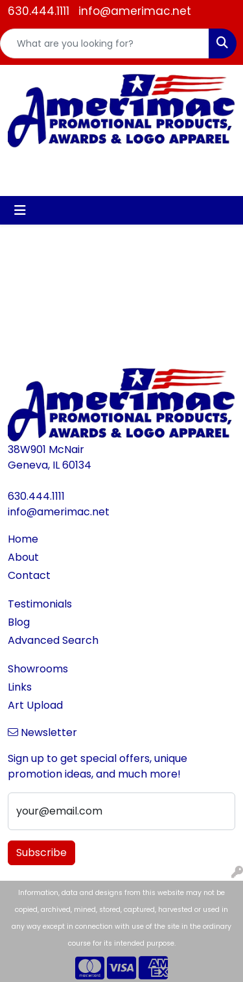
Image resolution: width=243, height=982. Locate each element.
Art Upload (35, 705)
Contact (29, 575)
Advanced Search (53, 640)
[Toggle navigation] (20, 210)
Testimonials (40, 603)
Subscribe (41, 852)
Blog (19, 622)
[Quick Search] (104, 43)
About (23, 557)
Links (20, 687)
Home (23, 539)
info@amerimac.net (134, 11)
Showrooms (38, 668)
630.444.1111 (38, 11)
